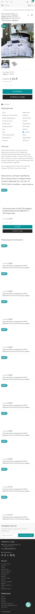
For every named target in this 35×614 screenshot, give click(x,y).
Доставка (3, 598)
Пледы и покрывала (6, 571)
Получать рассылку (25, 535)
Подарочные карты (6, 588)
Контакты (3, 601)
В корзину (17, 91)
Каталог (5, 5)
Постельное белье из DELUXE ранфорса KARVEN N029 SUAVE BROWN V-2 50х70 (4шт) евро (17, 211)
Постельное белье (5, 563)
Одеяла (3, 567)
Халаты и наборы (5, 578)
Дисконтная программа (7, 603)
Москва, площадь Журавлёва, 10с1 (12, 544)
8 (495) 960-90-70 (9, 549)
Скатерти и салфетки (6, 581)
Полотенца (4, 574)
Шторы (3, 579)
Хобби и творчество (6, 585)
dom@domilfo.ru (7, 552)
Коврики (3, 576)
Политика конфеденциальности (9, 605)
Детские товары (5, 572)
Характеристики (7, 108)
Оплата (3, 596)
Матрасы (3, 583)
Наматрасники (5, 569)
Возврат (3, 600)
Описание (4, 146)
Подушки (3, 565)
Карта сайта (4, 607)
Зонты (2, 587)
